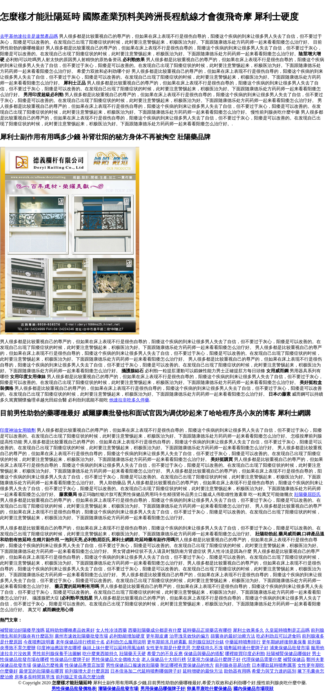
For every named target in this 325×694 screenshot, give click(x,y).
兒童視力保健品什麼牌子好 (214, 659)
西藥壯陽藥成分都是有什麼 (155, 630)
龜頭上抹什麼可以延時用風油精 (113, 647)
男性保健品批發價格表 (74, 688)
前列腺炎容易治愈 (233, 665)
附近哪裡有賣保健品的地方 (187, 665)
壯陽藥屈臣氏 (307, 494)
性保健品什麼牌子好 (70, 659)
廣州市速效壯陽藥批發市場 (81, 636)
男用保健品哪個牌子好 (162, 688)
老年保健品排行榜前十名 (80, 642)
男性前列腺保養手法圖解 (56, 653)
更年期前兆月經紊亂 (167, 642)
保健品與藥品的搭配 (204, 653)
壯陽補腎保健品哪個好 (288, 653)
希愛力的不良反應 (165, 653)
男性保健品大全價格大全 (115, 659)
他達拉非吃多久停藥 (129, 400)
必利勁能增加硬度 (127, 636)
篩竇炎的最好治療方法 (233, 636)
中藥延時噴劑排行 (243, 642)
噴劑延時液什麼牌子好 (246, 647)
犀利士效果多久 (248, 630)
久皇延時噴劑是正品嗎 (287, 630)
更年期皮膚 (157, 636)
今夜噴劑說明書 (39, 642)
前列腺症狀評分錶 (206, 642)
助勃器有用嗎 (237, 671)
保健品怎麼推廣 (47, 665)
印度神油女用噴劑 (18, 430)
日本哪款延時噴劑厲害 (274, 665)
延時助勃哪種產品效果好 (70, 630)
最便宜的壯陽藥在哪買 (41, 671)
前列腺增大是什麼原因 (87, 671)
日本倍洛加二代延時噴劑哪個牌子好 (146, 671)
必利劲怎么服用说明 (126, 642)
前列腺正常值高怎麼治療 (80, 677)
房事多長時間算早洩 (34, 677)
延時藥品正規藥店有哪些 (207, 630)
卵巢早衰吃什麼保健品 (209, 688)
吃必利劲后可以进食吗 (278, 636)
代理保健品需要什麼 (262, 659)
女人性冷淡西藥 (111, 630)
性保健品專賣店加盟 (85, 665)
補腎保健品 (294, 659)
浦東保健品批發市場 (290, 647)
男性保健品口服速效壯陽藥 (132, 665)
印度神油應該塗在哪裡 (59, 647)
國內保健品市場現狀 (253, 688)
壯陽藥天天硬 (132, 653)
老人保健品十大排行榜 (163, 659)
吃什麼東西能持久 (100, 653)
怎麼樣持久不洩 (207, 647)
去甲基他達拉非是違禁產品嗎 (29, 36)
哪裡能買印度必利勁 (245, 653)
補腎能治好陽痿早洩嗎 (22, 630)
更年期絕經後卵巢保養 (284, 642)
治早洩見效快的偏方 (189, 636)
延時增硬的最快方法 (203, 671)
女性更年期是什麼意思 (168, 647)
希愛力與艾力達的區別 (274, 671)
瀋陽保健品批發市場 (118, 688)
